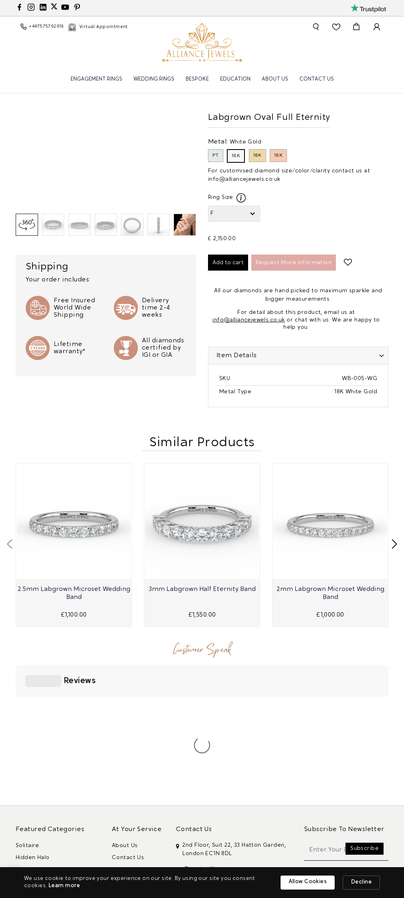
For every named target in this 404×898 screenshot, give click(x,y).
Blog (118, 846)
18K (236, 156)
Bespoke (197, 79)
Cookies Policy (132, 810)
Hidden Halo (33, 738)
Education (235, 79)
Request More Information (293, 263)
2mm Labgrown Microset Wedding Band (330, 593)
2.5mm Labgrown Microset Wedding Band (74, 593)
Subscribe (364, 729)
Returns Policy (132, 822)
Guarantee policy (136, 834)
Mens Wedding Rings (45, 810)
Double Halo (33, 762)
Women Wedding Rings (48, 798)
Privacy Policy (131, 798)
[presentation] (9, 544)
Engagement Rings (96, 79)
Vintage (27, 786)
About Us (275, 79)
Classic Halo (33, 750)
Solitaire (27, 726)
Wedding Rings (153, 79)
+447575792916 (204, 800)
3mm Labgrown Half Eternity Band (202, 589)
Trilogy (25, 774)
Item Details (236, 355)
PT (215, 155)
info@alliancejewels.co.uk (244, 179)
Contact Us (316, 79)
